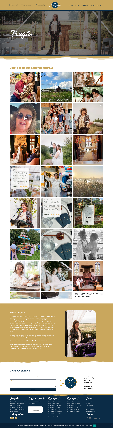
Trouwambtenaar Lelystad (54, 405)
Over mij (92, 5)
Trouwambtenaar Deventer (73, 403)
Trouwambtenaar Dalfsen (73, 411)
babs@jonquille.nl (90, 411)
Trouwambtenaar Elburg (54, 407)
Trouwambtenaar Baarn (73, 407)
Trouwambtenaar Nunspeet (54, 413)
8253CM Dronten (89, 380)
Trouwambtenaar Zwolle (54, 403)
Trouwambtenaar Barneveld (74, 401)
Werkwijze (84, 5)
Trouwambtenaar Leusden (73, 409)
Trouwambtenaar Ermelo (54, 415)
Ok (94, 425)
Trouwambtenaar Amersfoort (74, 405)
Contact (99, 5)
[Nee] (111, 425)
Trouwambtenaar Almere (54, 409)
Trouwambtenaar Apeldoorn (55, 411)
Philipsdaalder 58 (89, 379)
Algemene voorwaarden (35, 401)
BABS (77, 5)
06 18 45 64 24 (88, 386)
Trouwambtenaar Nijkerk (54, 417)
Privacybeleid (32, 403)
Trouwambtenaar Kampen (54, 401)
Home (71, 5)
